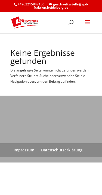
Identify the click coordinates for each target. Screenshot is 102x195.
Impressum (24, 149)
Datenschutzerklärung (61, 149)
